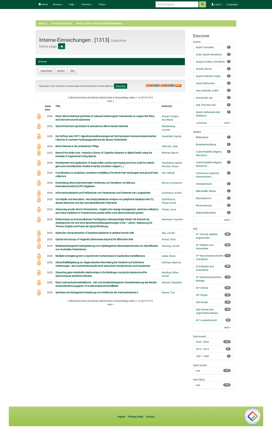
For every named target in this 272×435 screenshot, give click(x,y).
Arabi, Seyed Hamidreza (209, 54)
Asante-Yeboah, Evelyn (208, 76)
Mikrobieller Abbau (206, 191)
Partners (87, 4)
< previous (201, 122)
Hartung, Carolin (170, 245)
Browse (58, 4)
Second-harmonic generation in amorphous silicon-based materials (91, 126)
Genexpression (204, 183)
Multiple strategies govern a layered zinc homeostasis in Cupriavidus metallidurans (100, 255)
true (198, 370)
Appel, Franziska (205, 47)
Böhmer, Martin (170, 152)
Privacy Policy (135, 416)
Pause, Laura (169, 209)
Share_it (42, 23)
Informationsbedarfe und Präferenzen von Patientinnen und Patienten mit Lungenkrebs (102, 192)
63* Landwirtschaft (206, 320)
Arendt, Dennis (204, 68)
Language (232, 4)
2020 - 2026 (202, 341)
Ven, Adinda (168, 172)
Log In (217, 4)
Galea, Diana (168, 255)
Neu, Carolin (168, 232)
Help (72, 4)
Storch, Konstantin (172, 182)
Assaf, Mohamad (205, 83)
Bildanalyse (202, 137)
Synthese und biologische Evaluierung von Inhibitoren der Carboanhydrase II (96, 292)
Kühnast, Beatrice (171, 262)
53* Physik (201, 295)
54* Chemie (202, 287)
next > (110, 101)
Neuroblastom (203, 198)
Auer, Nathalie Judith (207, 90)
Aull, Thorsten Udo (206, 105)
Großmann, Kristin (171, 192)
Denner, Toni (168, 292)
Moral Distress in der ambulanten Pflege (77, 146)
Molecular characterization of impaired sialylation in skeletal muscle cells (94, 232)
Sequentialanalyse (206, 212)
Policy (103, 4)
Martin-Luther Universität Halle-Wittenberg (99, 23)
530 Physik (202, 302)
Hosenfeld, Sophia (171, 136)
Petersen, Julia (170, 146)
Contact (150, 416)
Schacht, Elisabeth (172, 282)
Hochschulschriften (61, 23)
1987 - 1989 (202, 356)
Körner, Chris (168, 239)
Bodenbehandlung (206, 144)
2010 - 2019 (202, 349)
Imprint (122, 416)
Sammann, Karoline (172, 219)
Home (43, 4)
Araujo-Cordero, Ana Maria (210, 61)
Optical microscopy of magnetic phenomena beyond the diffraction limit (94, 239)
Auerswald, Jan (204, 97)
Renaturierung (203, 205)
